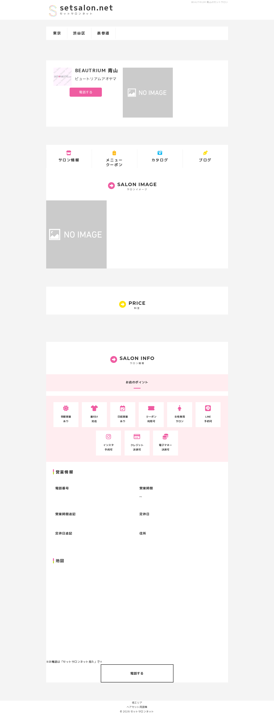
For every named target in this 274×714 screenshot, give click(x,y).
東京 (57, 33)
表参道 (103, 33)
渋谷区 (79, 33)
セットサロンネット (142, 711)
